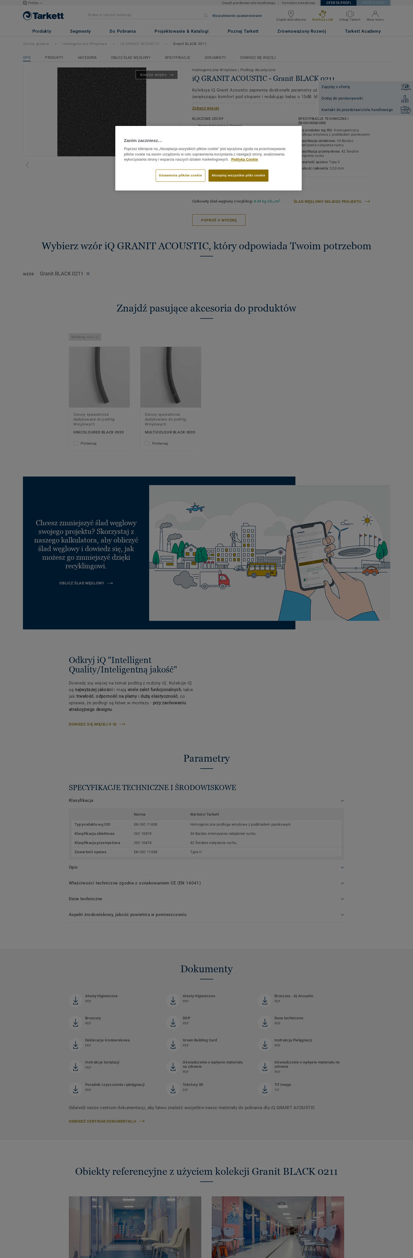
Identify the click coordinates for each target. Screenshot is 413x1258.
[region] (208, 158)
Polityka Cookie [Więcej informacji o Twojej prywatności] (244, 160)
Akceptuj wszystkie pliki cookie (238, 175)
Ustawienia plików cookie (180, 175)
